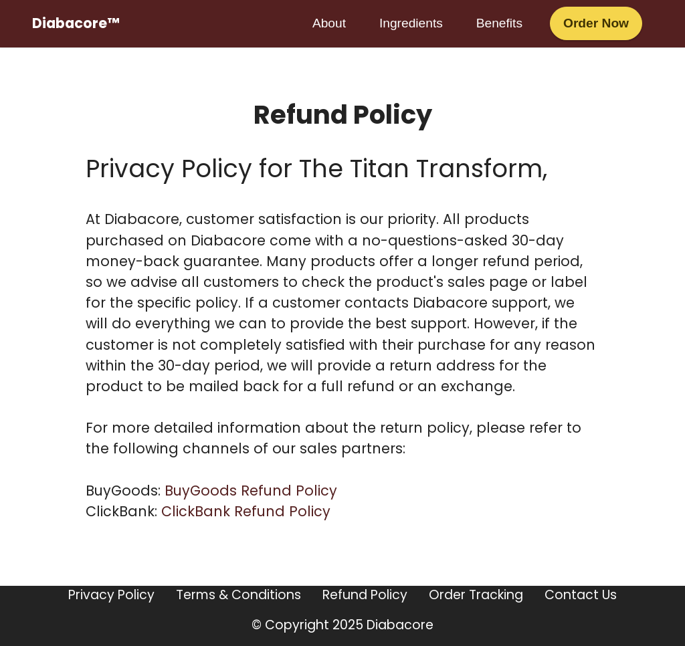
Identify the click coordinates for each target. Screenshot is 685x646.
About (329, 23)
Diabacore (400, 625)
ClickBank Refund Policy (245, 511)
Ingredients (411, 23)
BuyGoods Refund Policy (251, 490)
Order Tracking (476, 595)
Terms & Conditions (238, 595)
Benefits (499, 23)
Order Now (596, 23)
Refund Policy (364, 595)
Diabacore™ (75, 24)
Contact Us (581, 595)
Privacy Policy (111, 595)
